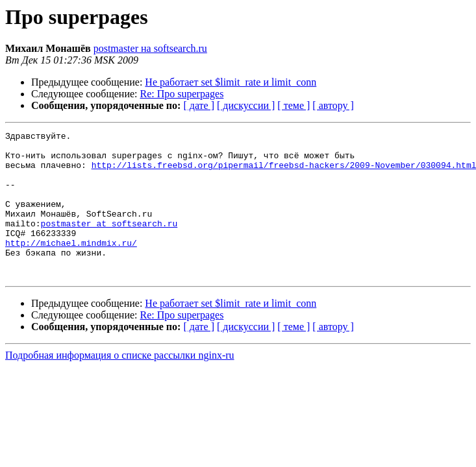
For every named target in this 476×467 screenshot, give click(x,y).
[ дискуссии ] (246, 105)
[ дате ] (198, 105)
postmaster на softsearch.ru (150, 48)
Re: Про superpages (182, 93)
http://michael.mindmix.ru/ (71, 266)
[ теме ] (293, 105)
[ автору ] (332, 105)
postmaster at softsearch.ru (109, 242)
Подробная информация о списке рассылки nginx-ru (119, 384)
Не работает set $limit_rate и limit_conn (230, 82)
